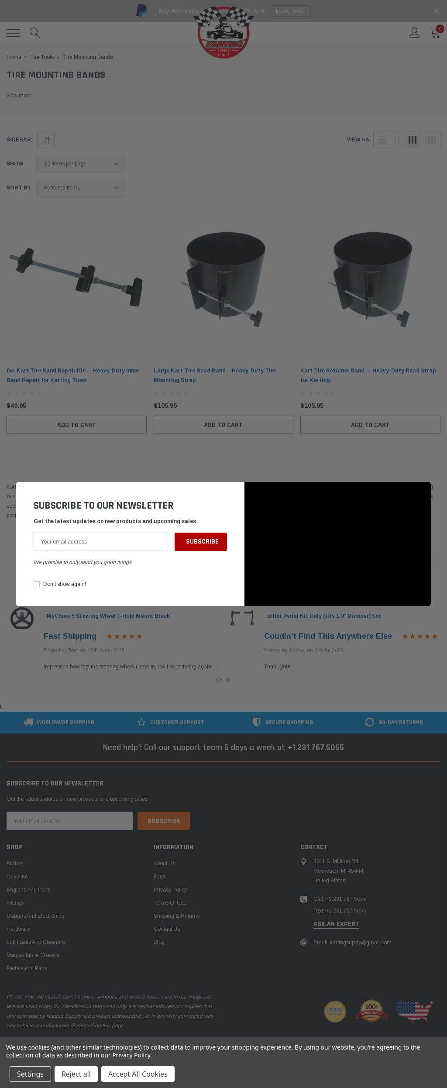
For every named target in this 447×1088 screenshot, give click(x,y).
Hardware (18, 929)
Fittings (15, 903)
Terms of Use (170, 903)
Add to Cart (76, 425)
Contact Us (167, 929)
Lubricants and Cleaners (36, 942)
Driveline (17, 877)
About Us (164, 864)
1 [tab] (219, 680)
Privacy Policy (170, 890)
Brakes (15, 864)
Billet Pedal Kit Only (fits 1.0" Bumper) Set (324, 616)
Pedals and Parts (27, 968)
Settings (30, 1074)
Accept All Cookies (138, 1074)
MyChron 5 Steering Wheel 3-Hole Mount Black (108, 616)
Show (15, 164)
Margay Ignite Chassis (33, 955)
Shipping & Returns (176, 916)
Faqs (159, 877)
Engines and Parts (28, 890)
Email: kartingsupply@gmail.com (352, 943)
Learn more (290, 11)
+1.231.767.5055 (316, 747)
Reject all (76, 1074)
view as (358, 140)
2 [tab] (228, 680)
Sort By (19, 188)
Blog (159, 942)
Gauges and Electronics (35, 916)
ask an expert (336, 924)
